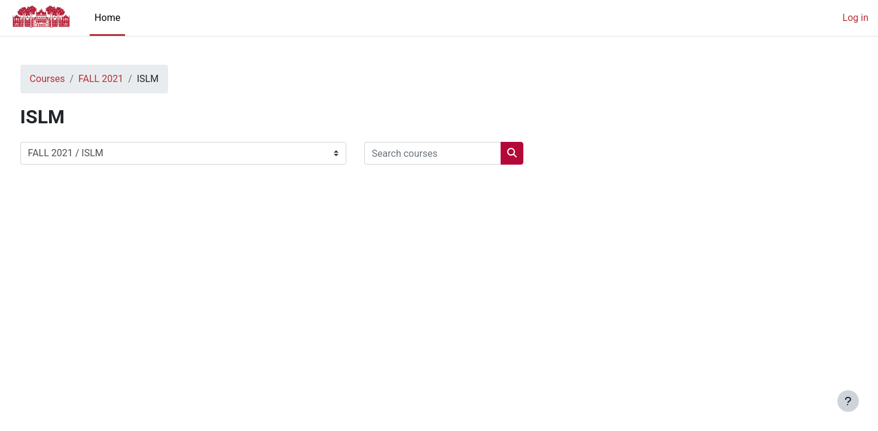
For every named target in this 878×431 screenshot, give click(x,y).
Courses (69, 78)
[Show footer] (848, 401)
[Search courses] (454, 153)
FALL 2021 (122, 78)
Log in (855, 17)
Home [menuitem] (107, 17)
